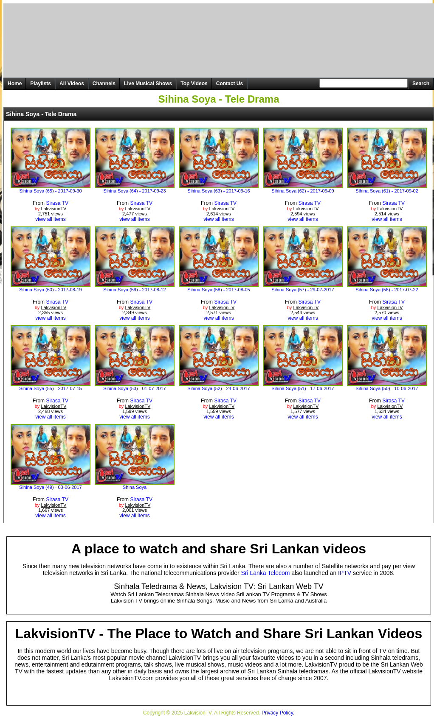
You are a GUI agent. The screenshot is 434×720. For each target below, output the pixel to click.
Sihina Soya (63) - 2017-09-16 (218, 190)
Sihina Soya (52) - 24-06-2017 (218, 388)
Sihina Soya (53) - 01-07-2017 (134, 388)
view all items (50, 219)
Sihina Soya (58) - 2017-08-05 (218, 289)
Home (15, 84)
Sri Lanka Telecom (265, 572)
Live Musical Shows (148, 84)
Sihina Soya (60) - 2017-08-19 (50, 289)
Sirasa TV (57, 203)
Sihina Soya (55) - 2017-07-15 (50, 388)
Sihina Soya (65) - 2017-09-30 (50, 190)
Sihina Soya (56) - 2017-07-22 (386, 289)
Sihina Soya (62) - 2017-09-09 (302, 190)
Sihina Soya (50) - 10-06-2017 (386, 388)
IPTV (344, 572)
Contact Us (229, 84)
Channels (104, 84)
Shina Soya (135, 487)
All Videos (71, 84)
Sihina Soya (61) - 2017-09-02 (386, 190)
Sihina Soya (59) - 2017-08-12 (134, 289)
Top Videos (194, 84)
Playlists (40, 84)
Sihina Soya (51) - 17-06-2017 (302, 388)
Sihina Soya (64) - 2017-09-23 (134, 190)
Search (420, 84)
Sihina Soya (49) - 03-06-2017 (50, 487)
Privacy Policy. (278, 713)
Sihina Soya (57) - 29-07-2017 (302, 289)
